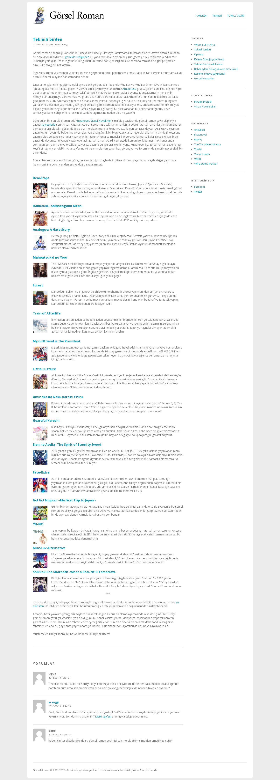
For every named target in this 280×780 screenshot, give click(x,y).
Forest (38, 285)
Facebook (200, 186)
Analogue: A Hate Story (51, 229)
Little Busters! (44, 369)
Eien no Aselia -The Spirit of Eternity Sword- (67, 444)
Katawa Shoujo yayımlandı (209, 59)
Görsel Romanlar (204, 78)
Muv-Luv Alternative (49, 548)
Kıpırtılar (199, 54)
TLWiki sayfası (102, 716)
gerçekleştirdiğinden (77, 57)
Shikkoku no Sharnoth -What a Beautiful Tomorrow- (74, 572)
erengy (53, 702)
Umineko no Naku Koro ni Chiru (58, 396)
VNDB (197, 159)
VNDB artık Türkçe (204, 44)
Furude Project (202, 101)
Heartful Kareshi (46, 420)
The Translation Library (207, 144)
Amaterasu (129, 89)
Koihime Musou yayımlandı (209, 73)
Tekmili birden (47, 39)
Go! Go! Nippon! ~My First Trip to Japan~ (64, 500)
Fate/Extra (41, 472)
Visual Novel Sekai (204, 106)
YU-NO (38, 524)
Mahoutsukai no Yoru (50, 257)
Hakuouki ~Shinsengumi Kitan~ (58, 205)
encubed (199, 129)
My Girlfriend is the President (56, 341)
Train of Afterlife (46, 313)
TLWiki (198, 149)
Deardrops (41, 178)
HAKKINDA (201, 15)
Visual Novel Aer (101, 120)
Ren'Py (198, 139)
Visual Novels (202, 154)
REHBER (217, 15)
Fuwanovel (82, 120)
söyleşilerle (48, 124)
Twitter (198, 191)
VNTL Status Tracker (205, 163)
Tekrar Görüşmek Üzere (208, 64)
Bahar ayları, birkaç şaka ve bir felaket (215, 69)
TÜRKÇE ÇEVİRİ (235, 15)
